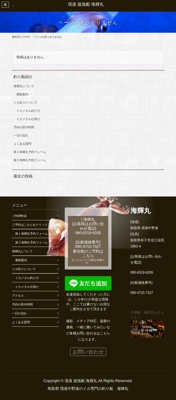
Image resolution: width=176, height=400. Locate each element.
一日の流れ (21, 135)
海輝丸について (24, 86)
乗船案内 (22, 94)
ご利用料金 (19, 216)
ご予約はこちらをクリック (30, 224)
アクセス (18, 295)
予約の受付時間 (24, 127)
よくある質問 (22, 143)
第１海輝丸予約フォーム (30, 152)
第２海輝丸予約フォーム (30, 160)
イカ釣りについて (25, 102)
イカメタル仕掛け (28, 119)
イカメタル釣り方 (28, 110)
